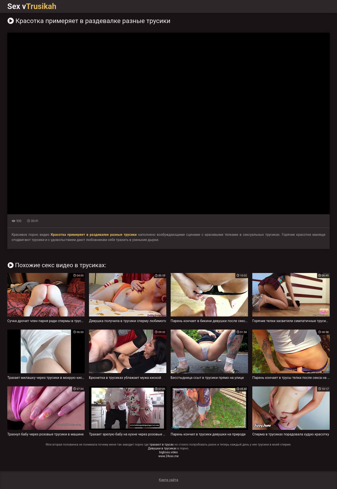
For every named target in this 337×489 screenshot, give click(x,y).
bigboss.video (168, 452)
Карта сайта (168, 480)
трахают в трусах (161, 444)
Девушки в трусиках (162, 448)
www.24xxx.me (168, 456)
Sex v (31, 6)
